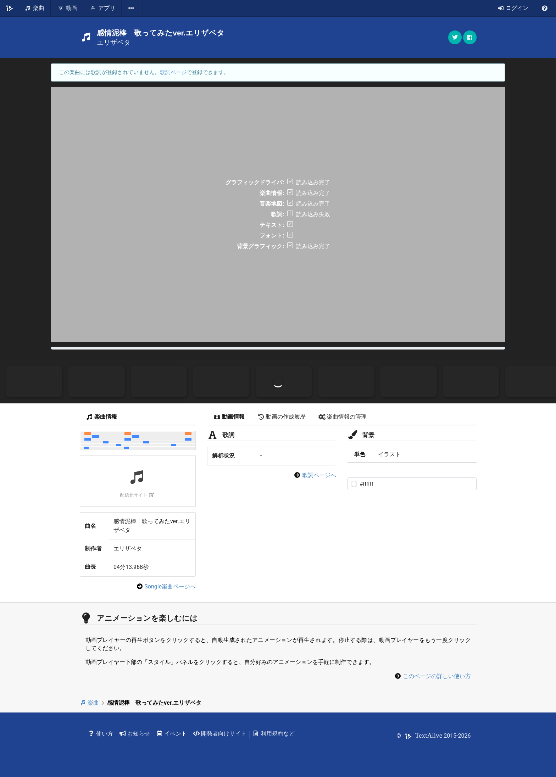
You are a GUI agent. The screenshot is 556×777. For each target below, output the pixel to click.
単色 (359, 454)
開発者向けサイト (219, 733)
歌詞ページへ (319, 475)
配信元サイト (137, 495)
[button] (470, 37)
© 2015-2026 (433, 735)
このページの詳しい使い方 (437, 676)
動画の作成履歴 (281, 417)
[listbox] (132, 8)
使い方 (100, 733)
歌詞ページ (173, 72)
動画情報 (229, 417)
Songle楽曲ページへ (170, 586)
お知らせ (134, 733)
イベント (171, 733)
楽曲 (89, 702)
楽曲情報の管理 (342, 417)
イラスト (389, 454)
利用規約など (273, 733)
